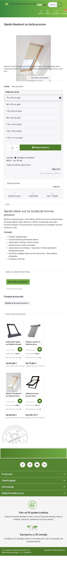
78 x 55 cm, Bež (13, 98)
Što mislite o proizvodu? (40, 78)
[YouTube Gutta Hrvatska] (37, 464)
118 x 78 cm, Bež (14, 124)
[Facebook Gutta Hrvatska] (22, 464)
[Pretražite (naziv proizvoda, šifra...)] (55, 4)
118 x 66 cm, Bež (14, 111)
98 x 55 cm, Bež (13, 104)
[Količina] (12, 147)
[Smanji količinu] (7, 147)
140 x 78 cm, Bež (14, 131)
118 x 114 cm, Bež (14, 138)
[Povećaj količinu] (17, 147)
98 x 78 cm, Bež (13, 118)
